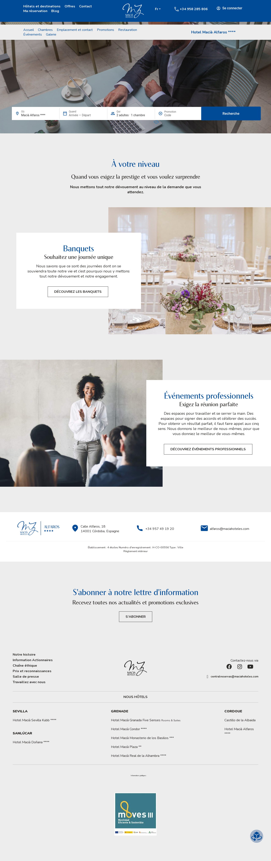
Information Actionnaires (33, 660)
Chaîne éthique (25, 665)
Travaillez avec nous (29, 682)
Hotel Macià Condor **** (129, 729)
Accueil (28, 30)
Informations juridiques (138, 776)
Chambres (45, 30)
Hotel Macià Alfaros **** (213, 32)
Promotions (105, 30)
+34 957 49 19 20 (159, 529)
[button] (138, 776)
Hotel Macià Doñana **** (31, 742)
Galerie (51, 34)
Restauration (127, 30)
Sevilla (20, 711)
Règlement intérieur (135, 551)
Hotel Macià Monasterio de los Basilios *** (142, 738)
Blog (55, 11)
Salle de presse (26, 676)
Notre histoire (24, 654)
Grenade (119, 711)
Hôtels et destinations (42, 6)
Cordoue (233, 711)
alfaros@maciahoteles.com (229, 529)
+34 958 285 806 (194, 9)
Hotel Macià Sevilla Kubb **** (34, 720)
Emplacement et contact (75, 30)
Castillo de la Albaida (240, 720)
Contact (85, 6)
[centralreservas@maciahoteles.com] (207, 676)
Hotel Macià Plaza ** (126, 747)
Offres (70, 6)
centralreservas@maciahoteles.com (234, 677)
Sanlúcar (22, 733)
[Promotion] (174, 115)
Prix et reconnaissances (32, 671)
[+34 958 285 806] (176, 9)
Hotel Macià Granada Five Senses (146, 720)
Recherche (231, 113)
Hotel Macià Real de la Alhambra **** (138, 755)
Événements (32, 34)
